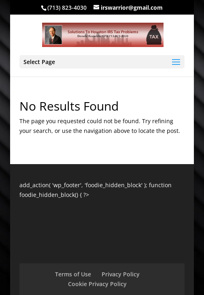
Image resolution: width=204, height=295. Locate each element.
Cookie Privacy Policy (97, 284)
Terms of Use (73, 274)
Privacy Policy (121, 274)
